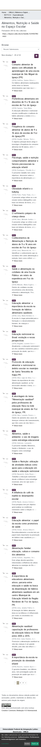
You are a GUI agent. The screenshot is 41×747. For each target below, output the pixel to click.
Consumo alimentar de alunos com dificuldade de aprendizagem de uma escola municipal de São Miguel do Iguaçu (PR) (25, 71)
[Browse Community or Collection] (20, 49)
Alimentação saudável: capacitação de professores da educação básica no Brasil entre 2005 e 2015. (25, 631)
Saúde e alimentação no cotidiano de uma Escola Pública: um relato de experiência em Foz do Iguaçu (23, 275)
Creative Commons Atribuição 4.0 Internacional (19, 710)
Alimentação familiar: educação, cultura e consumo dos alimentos (25, 551)
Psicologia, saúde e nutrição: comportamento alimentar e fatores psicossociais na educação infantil (25, 162)
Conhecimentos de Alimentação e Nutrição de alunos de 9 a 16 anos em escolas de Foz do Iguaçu (24, 242)
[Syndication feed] (36, 56)
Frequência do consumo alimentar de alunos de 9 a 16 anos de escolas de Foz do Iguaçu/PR (24, 131)
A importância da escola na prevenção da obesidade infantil (24, 660)
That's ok (35, 744)
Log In (31, 5)
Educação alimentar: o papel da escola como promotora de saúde (25, 523)
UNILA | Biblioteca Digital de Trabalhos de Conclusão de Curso (19, 12)
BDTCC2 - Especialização (14, 15)
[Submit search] (24, 5)
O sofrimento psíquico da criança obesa (24, 215)
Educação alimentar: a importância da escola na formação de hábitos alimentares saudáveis (23, 308)
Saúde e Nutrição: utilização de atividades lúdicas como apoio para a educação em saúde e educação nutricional (25, 466)
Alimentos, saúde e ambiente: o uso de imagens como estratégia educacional (25, 437)
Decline (27, 744)
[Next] (25, 683)
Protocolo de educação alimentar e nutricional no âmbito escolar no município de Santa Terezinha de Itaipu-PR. (25, 369)
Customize (5, 744)
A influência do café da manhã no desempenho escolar (23, 496)
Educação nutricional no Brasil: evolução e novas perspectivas (23, 337)
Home (4, 12)
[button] (27, 5)
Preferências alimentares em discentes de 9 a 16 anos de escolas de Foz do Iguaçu (25, 102)
